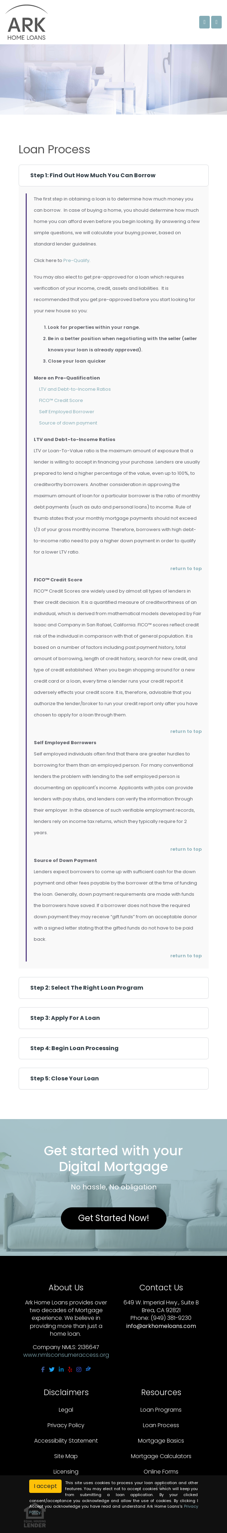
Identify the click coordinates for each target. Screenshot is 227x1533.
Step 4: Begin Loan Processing (74, 1048)
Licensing (65, 1472)
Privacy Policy (66, 1425)
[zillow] (88, 1370)
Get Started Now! (113, 1218)
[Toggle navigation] (216, 22)
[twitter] (52, 1370)
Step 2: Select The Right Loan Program (86, 988)
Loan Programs (161, 1410)
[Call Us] (204, 22)
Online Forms (161, 1472)
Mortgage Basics (161, 1441)
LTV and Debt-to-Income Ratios (75, 389)
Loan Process (161, 1425)
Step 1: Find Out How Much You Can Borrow (93, 175)
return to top (186, 568)
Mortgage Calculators (161, 1456)
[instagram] (78, 1370)
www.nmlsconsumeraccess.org (66, 1355)
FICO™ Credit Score (61, 400)
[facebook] (43, 1370)
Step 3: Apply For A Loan (65, 1018)
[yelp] (70, 1370)
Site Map (66, 1456)
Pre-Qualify (76, 260)
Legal (66, 1410)
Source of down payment (68, 423)
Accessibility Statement (66, 1441)
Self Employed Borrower (66, 411)
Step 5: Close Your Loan (64, 1078)
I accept (45, 1486)
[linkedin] (61, 1370)
